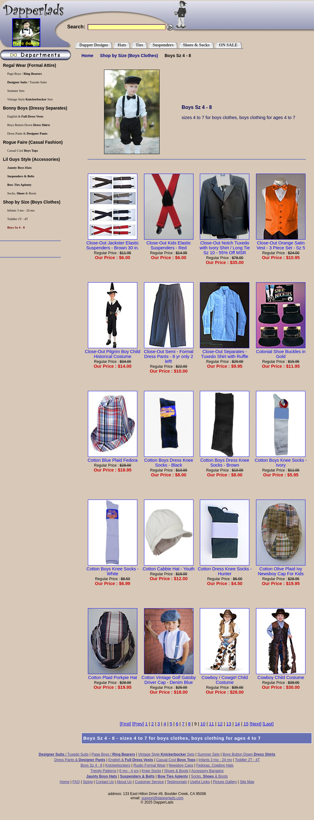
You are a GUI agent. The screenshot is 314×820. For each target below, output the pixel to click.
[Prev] (138, 723)
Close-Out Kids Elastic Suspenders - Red (168, 243)
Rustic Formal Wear (149, 765)
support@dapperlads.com (162, 798)
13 (228, 723)
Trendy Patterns (103, 771)
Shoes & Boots (176, 771)
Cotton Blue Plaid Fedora (113, 458)
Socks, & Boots (209, 776)
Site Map (247, 782)
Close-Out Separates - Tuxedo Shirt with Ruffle (224, 351)
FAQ (76, 782)
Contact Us (105, 782)
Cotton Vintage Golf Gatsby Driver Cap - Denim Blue (169, 677)
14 (237, 723)
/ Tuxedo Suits (63, 754)
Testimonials (177, 782)
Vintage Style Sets (166, 754)
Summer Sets (208, 754)
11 (211, 723)
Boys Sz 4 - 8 (91, 765)
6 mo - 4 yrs (129, 771)
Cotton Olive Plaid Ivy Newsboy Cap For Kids (280, 569)
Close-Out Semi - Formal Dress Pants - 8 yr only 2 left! (168, 354)
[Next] (255, 723)
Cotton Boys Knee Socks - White (112, 569)
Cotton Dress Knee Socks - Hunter (225, 569)
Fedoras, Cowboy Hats (214, 765)
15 (246, 723)
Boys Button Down (248, 754)
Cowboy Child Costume (280, 675)
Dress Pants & (79, 760)
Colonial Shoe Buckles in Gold (280, 351)
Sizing (88, 782)
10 (202, 723)
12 (220, 723)
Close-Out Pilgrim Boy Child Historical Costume (112, 351)
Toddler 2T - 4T (247, 760)
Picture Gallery (225, 782)
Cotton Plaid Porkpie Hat (112, 675)
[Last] (268, 723)
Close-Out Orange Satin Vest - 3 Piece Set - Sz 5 (280, 243)
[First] (125, 723)
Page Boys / (113, 754)
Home (87, 55)
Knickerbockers (117, 765)
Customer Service (149, 782)
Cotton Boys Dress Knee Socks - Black (168, 460)
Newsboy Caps (181, 765)
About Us (124, 782)
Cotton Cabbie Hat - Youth (168, 566)
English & (130, 760)
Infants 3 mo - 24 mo (215, 760)
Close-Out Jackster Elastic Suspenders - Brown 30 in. (112, 243)
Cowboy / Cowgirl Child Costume (224, 677)
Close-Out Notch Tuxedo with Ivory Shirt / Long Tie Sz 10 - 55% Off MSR (225, 245)
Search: (76, 26)
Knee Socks (151, 771)
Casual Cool (176, 760)
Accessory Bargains (207, 771)
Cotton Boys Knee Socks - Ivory (281, 460)
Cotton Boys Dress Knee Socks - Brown (224, 460)
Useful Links (200, 782)
